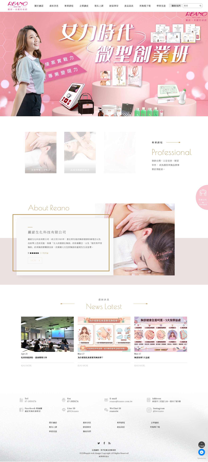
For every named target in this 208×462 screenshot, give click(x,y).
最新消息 (54, 5)
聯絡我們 (176, 5)
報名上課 (98, 5)
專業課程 (68, 5)
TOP (201, 446)
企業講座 (83, 5)
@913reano (73, 411)
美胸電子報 (145, 5)
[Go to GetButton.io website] (201, 458)
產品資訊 (128, 5)
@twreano (158, 411)
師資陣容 (113, 5)
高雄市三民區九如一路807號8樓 (166, 401)
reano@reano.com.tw (121, 401)
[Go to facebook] (201, 452)
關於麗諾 (39, 5)
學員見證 (161, 5)
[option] (47, 344)
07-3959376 (30, 401)
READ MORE (26, 366)
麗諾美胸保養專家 (33, 411)
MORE (33, 261)
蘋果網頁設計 (104, 456)
